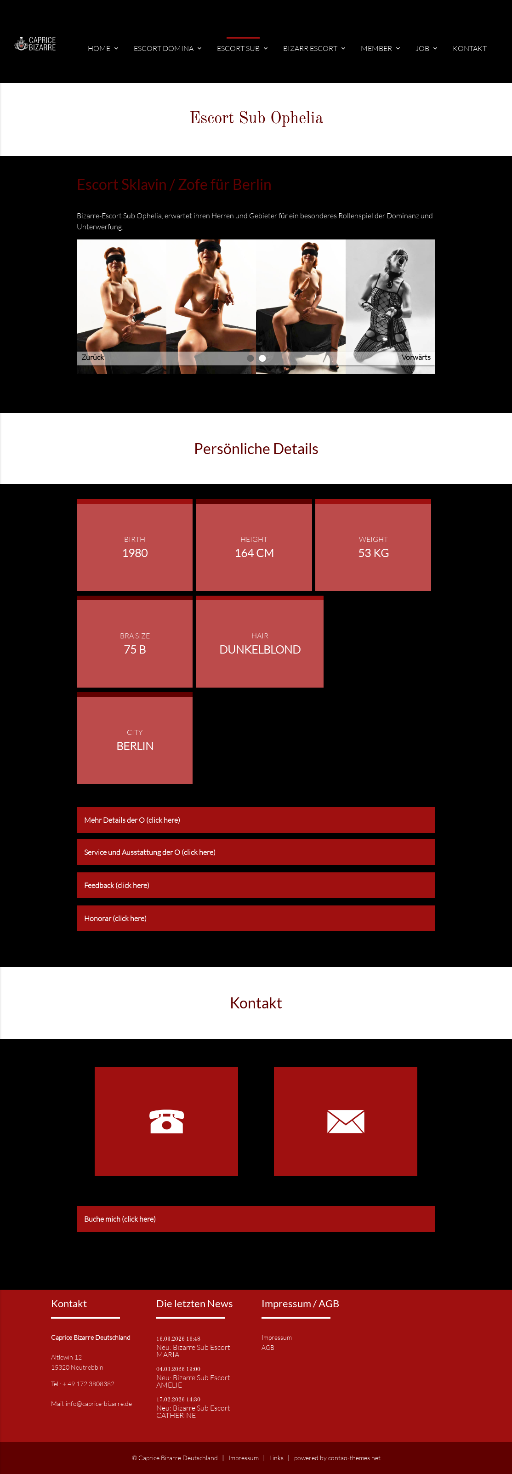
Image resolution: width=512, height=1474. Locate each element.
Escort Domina (168, 48)
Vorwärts (416, 357)
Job (427, 48)
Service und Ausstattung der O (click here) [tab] (150, 852)
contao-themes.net (354, 1458)
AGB (268, 1347)
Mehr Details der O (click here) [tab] (132, 820)
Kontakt (470, 48)
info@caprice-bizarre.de (99, 1403)
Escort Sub (243, 48)
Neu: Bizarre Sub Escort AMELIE (193, 1381)
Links (276, 1458)
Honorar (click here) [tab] (115, 918)
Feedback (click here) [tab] (116, 885)
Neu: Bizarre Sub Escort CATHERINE (193, 1411)
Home (104, 48)
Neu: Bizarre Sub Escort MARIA (193, 1350)
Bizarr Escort (315, 48)
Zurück (92, 357)
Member (381, 48)
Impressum (277, 1337)
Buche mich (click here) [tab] (120, 1219)
